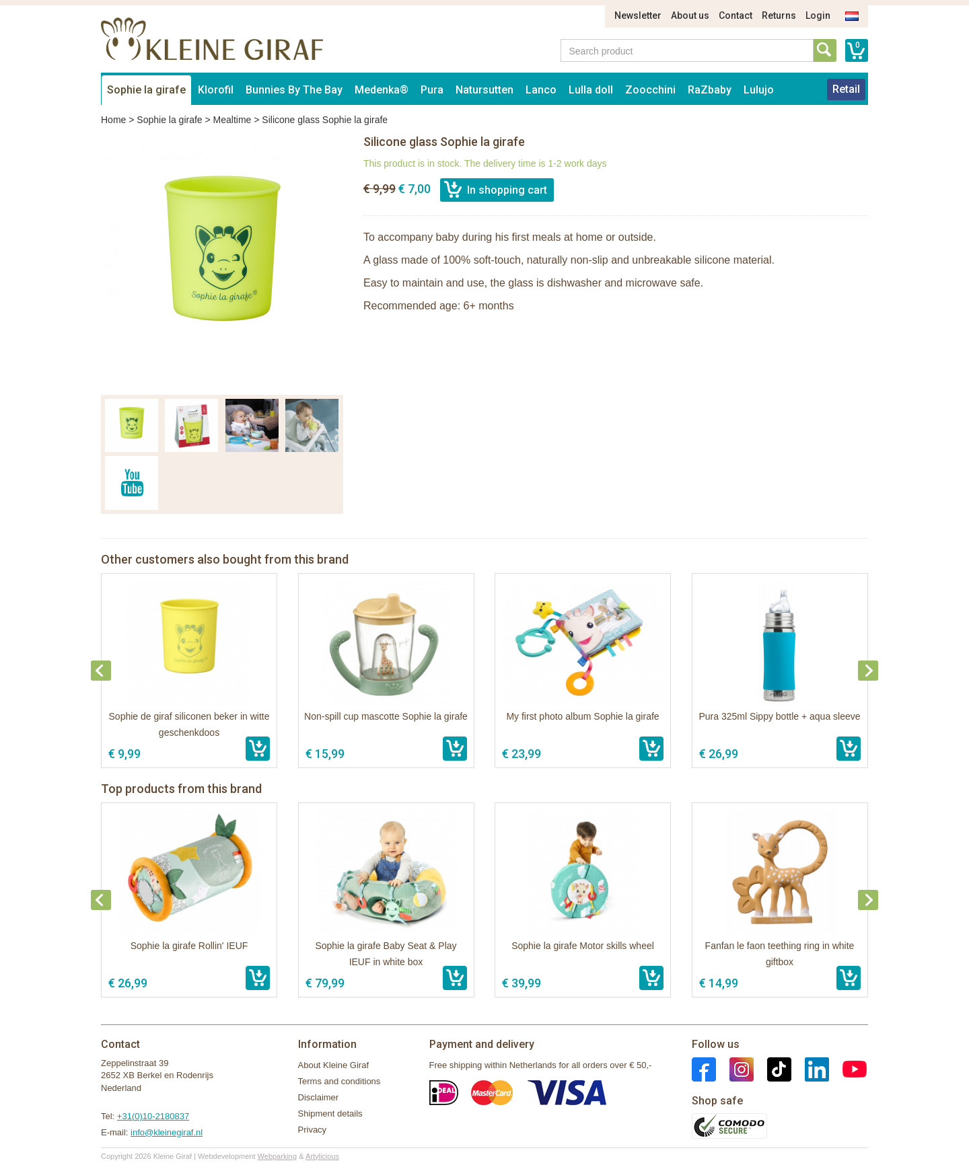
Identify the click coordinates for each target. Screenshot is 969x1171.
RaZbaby (709, 89)
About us (690, 15)
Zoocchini (650, 89)
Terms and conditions (339, 1081)
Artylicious (322, 1156)
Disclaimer (318, 1097)
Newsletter (637, 15)
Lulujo (759, 89)
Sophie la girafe (146, 89)
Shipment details (330, 1113)
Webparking (277, 1156)
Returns (779, 15)
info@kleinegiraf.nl (167, 1132)
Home (113, 119)
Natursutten (484, 89)
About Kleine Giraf (333, 1065)
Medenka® (381, 89)
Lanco (541, 89)
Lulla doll (591, 89)
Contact (735, 15)
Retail (846, 89)
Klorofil (216, 89)
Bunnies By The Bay (294, 89)
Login (817, 15)
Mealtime (232, 119)
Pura (432, 89)
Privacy (312, 1130)
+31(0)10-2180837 (153, 1116)
